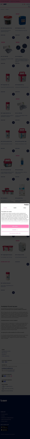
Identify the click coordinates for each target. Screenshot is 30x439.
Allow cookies (15, 226)
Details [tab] (15, 207)
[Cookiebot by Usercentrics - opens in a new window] (24, 205)
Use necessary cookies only (15, 233)
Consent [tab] (5, 207)
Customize (15, 229)
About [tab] (25, 207)
